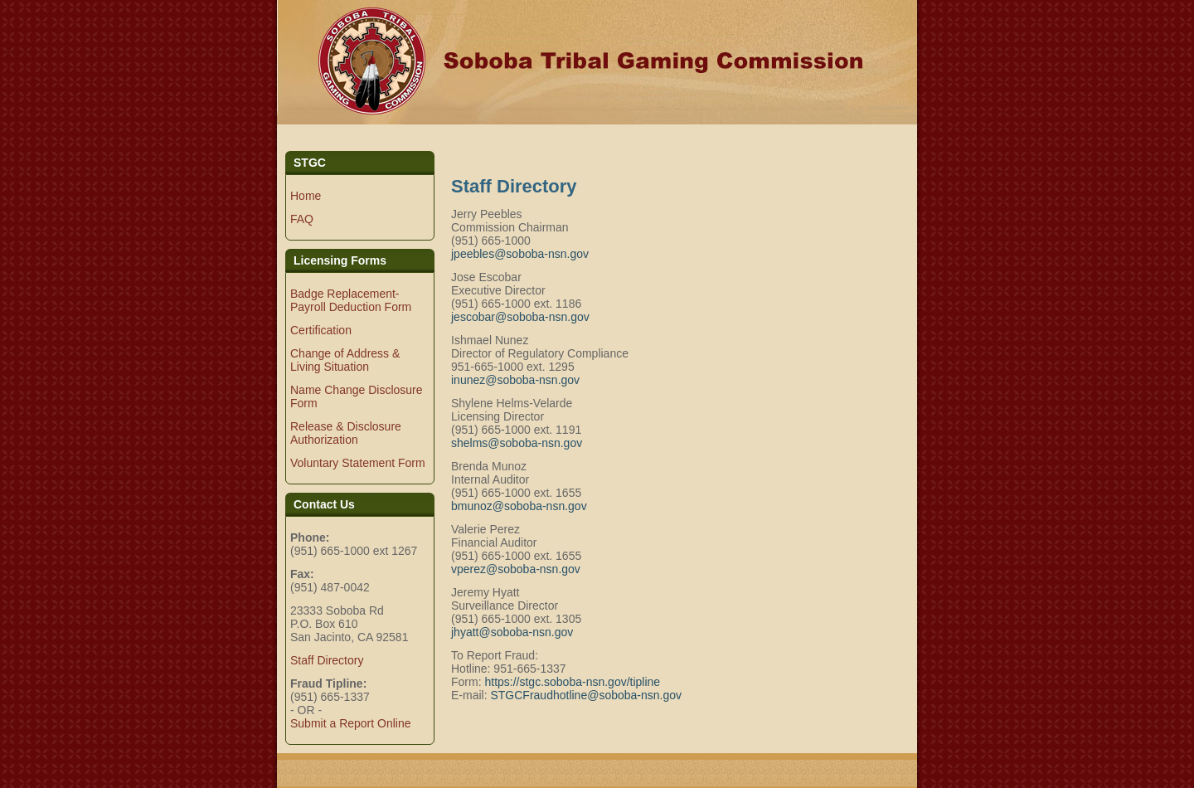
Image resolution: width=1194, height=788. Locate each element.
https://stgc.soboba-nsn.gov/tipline (572, 681)
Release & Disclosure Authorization (345, 433)
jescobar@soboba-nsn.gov (520, 316)
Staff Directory (326, 660)
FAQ (301, 219)
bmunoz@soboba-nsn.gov (519, 506)
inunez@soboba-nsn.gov (515, 380)
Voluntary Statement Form (357, 462)
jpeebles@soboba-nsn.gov (520, 253)
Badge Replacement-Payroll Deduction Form (350, 300)
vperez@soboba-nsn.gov (515, 569)
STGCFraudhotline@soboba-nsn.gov (586, 695)
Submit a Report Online (350, 723)
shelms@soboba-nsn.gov (516, 443)
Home (305, 195)
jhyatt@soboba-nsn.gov (512, 632)
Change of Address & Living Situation (345, 360)
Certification (321, 330)
